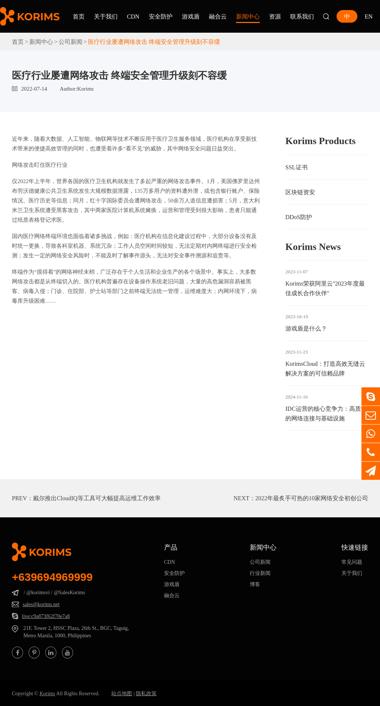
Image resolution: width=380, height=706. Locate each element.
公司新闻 (70, 42)
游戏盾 (191, 16)
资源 (275, 16)
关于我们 (106, 16)
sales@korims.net (41, 604)
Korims (47, 693)
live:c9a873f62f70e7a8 (46, 616)
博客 (255, 584)
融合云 (218, 16)
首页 (79, 16)
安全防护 (161, 16)
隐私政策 (146, 693)
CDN (133, 16)
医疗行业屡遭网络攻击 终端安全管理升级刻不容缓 (154, 42)
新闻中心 (248, 16)
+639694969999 (52, 577)
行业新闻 (260, 573)
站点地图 (121, 693)
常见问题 (351, 562)
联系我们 (302, 16)
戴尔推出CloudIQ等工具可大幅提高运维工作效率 (97, 498)
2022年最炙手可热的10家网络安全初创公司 (311, 498)
